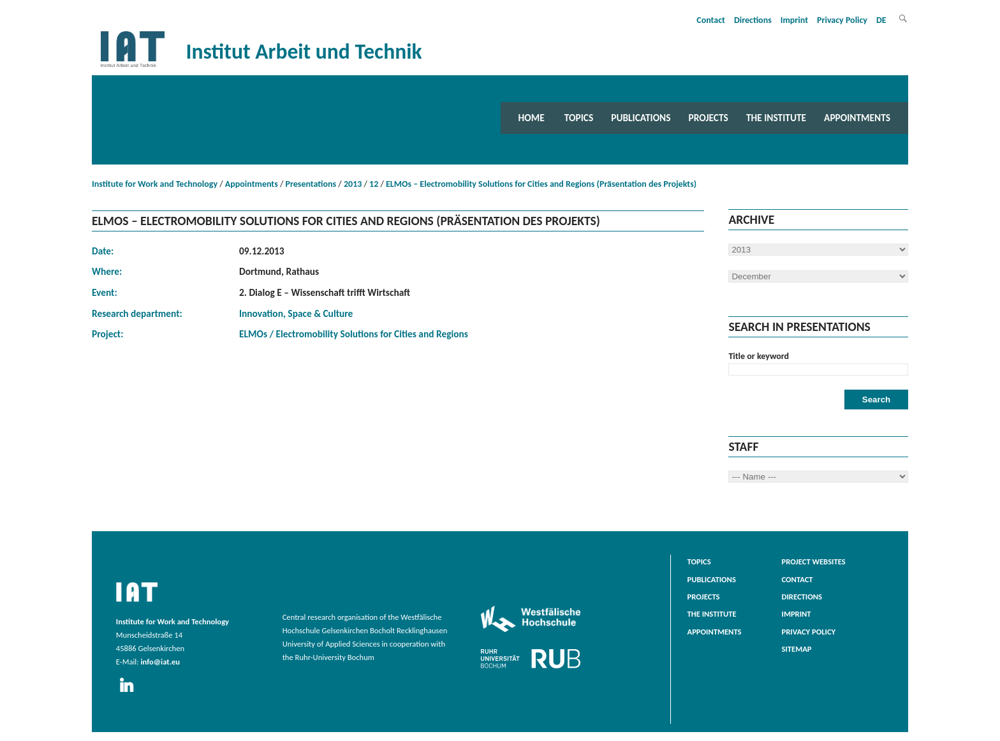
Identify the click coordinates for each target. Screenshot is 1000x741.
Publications (640, 118)
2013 (353, 184)
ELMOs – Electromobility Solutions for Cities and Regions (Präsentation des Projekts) (541, 184)
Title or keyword (758, 356)
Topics (578, 118)
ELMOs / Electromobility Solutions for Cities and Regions (353, 334)
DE (881, 20)
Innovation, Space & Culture (296, 313)
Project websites (814, 561)
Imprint (794, 20)
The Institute (776, 118)
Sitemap (797, 649)
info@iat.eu (160, 661)
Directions (753, 20)
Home (531, 118)
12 (373, 184)
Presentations (311, 184)
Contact (710, 20)
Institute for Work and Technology (154, 184)
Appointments (857, 118)
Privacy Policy (842, 20)
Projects (708, 118)
